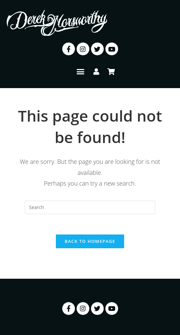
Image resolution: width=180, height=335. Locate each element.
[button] (80, 71)
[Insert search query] (90, 207)
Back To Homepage (90, 241)
